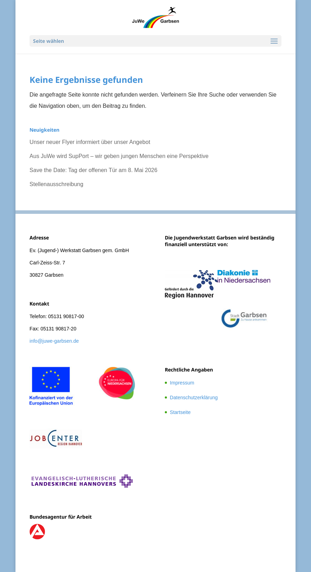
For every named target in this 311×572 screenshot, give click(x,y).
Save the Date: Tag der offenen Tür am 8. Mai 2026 (93, 170)
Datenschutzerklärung (194, 397)
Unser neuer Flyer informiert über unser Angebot (90, 142)
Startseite (180, 412)
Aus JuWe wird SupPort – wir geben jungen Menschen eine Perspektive (119, 156)
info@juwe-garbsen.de (54, 341)
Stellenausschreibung (56, 184)
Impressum (182, 383)
